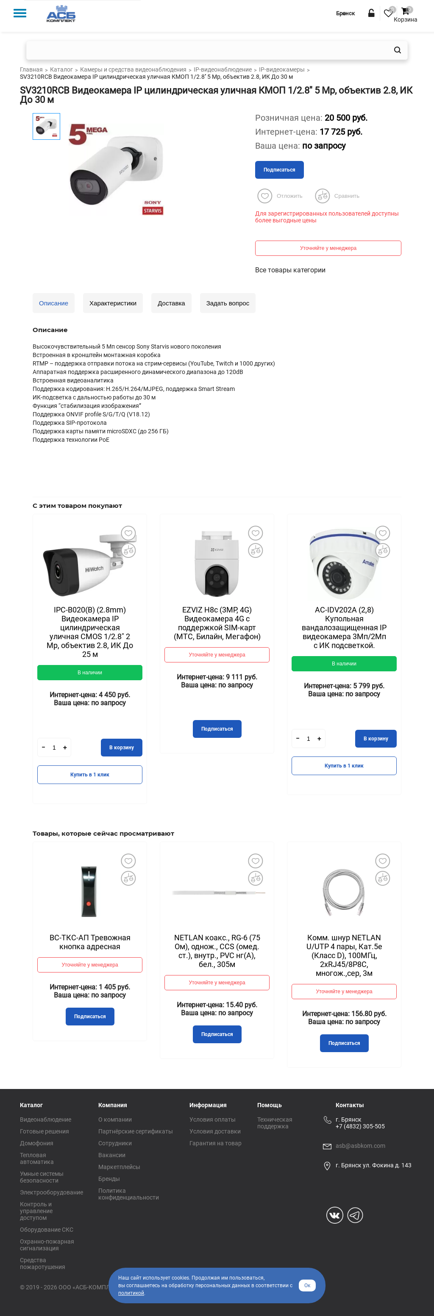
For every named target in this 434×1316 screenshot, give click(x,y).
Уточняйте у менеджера (328, 248)
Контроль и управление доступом (36, 1211)
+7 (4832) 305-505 (360, 1126)
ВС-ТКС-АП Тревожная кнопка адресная (90, 942)
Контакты (350, 1105)
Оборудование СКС (46, 1229)
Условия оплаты (212, 1119)
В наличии (90, 673)
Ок (307, 1285)
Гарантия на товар (215, 1143)
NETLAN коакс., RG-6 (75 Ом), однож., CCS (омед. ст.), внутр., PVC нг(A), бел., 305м (217, 951)
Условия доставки (215, 1131)
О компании (115, 1119)
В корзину (121, 748)
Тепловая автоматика (37, 1158)
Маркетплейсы (119, 1167)
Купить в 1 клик (89, 775)
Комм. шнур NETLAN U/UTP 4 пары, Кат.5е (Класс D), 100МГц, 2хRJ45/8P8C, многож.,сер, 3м (344, 955)
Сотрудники (115, 1143)
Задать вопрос (227, 303)
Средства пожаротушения (42, 1263)
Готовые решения (44, 1131)
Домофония (36, 1143)
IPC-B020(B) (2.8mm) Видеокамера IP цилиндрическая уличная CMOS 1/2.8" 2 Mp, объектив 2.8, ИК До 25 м (90, 632)
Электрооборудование (51, 1192)
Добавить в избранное (128, 533)
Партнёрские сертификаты (135, 1131)
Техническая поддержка (274, 1123)
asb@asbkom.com (360, 1145)
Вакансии (111, 1155)
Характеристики (112, 303)
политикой (131, 1293)
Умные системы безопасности (42, 1177)
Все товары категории (290, 270)
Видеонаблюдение (45, 1119)
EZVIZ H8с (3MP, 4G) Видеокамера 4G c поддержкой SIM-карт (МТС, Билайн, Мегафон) (217, 623)
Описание (53, 303)
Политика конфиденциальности (128, 1194)
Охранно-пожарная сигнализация (47, 1245)
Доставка (171, 303)
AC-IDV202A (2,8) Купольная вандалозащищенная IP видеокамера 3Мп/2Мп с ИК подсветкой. (344, 627)
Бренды (109, 1178)
